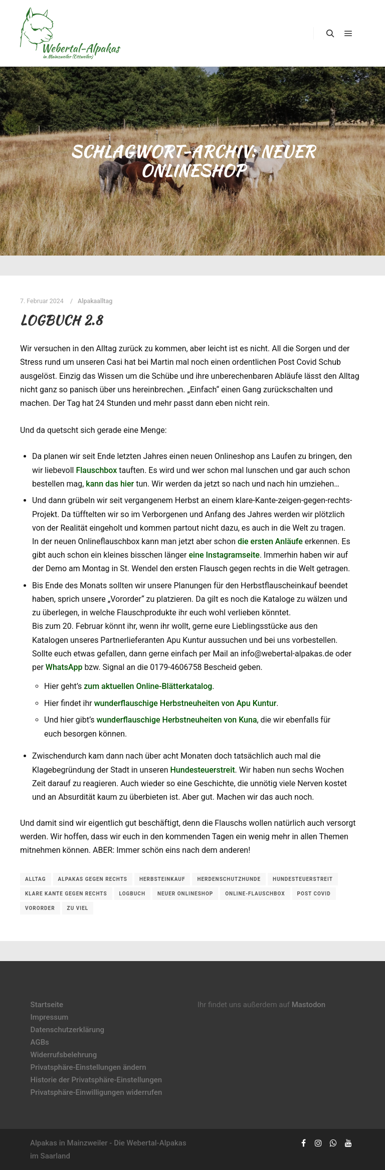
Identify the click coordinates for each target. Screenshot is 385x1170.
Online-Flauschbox (255, 893)
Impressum (50, 1017)
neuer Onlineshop (185, 893)
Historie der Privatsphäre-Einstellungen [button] (96, 1079)
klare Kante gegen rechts (66, 893)
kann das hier (110, 484)
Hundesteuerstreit (202, 770)
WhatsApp (64, 667)
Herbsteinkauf (162, 879)
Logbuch (132, 893)
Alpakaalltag (95, 301)
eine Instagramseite (224, 555)
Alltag (35, 879)
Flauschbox (96, 470)
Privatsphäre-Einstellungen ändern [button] (88, 1067)
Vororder (40, 908)
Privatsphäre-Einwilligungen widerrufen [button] (96, 1092)
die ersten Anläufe (270, 541)
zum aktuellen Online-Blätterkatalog (148, 686)
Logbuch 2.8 (61, 320)
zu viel (78, 908)
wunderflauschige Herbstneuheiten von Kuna (176, 720)
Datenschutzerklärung (67, 1029)
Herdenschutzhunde (229, 879)
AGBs (40, 1042)
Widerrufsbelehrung (64, 1054)
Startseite (47, 1004)
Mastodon (309, 1004)
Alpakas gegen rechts (92, 879)
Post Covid (314, 893)
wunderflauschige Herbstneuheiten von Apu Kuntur (185, 703)
